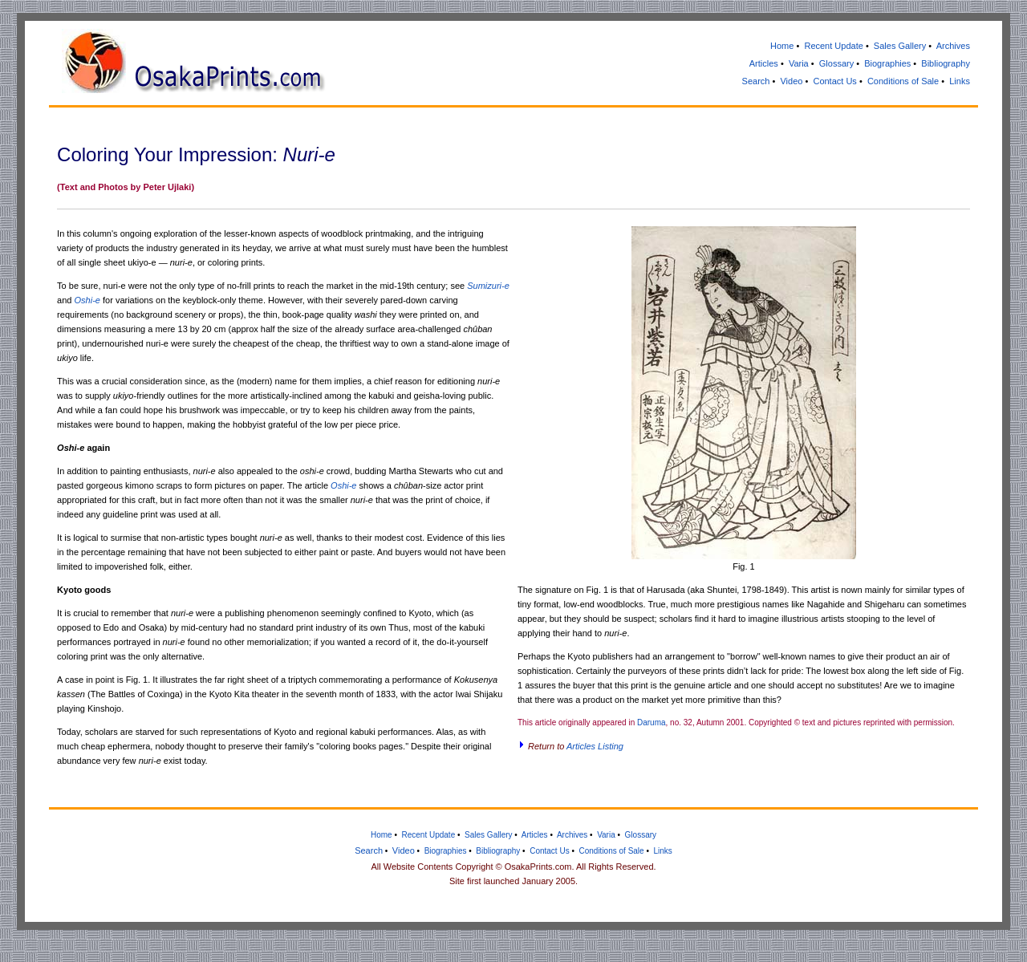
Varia (799, 63)
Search (756, 81)
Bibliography (945, 63)
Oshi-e (87, 300)
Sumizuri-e (488, 285)
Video (791, 81)
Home (782, 46)
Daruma (651, 722)
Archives (953, 46)
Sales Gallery (900, 46)
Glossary (836, 63)
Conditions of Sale (903, 81)
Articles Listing (594, 746)
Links (959, 81)
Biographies (887, 63)
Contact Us (834, 81)
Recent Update (833, 46)
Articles (763, 63)
